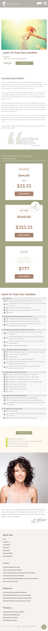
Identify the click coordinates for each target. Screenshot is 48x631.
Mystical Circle (6, 550)
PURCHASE (24, 63)
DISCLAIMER (33, 626)
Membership (6, 547)
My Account (6, 541)
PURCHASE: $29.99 (24, 433)
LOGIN (39, 3)
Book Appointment (7, 556)
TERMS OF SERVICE (25, 626)
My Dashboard (6, 544)
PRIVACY (18, 626)
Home (4, 539)
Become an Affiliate (7, 553)
